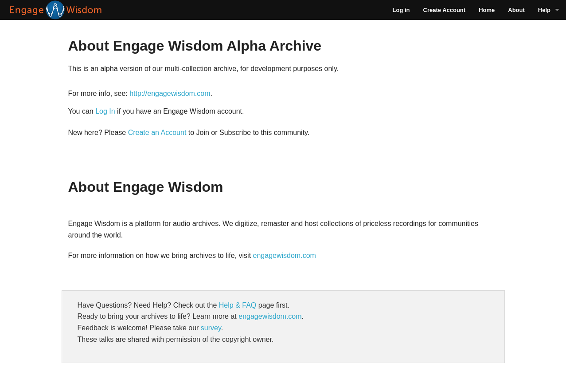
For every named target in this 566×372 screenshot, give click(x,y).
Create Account (444, 10)
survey (211, 328)
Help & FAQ (237, 305)
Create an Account (157, 132)
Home (487, 10)
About (516, 10)
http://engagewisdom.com (169, 93)
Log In (105, 111)
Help (544, 10)
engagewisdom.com (284, 255)
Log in (401, 10)
